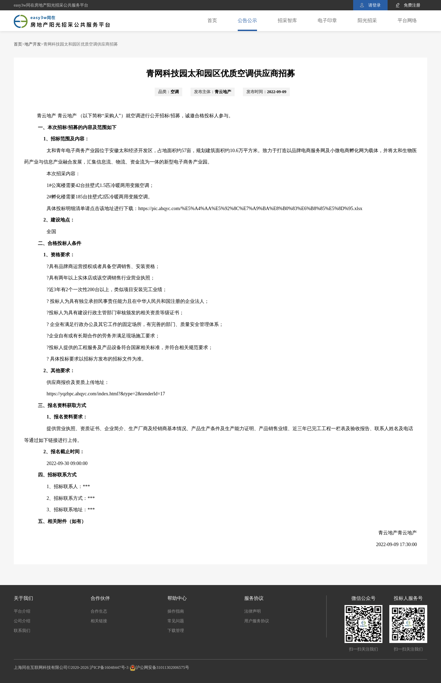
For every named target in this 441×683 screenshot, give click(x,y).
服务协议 (254, 598)
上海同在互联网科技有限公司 (41, 667)
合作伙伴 (100, 598)
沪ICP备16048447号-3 (109, 667)
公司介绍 (22, 620)
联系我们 (22, 630)
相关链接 (99, 620)
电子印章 (327, 20)
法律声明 (252, 611)
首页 (212, 20)
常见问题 (175, 620)
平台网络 (407, 20)
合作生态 (99, 611)
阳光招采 (367, 20)
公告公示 (247, 20)
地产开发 (32, 44)
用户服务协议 (256, 620)
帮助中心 (177, 598)
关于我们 (23, 598)
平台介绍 (22, 611)
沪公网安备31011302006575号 (162, 667)
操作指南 (175, 611)
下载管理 (175, 630)
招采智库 (287, 20)
